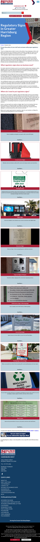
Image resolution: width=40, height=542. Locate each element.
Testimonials (5, 484)
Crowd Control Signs (20, 159)
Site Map (21, 527)
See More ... (20, 139)
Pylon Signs (4, 510)
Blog (2, 494)
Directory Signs (20, 246)
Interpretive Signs (7, 500)
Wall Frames (20, 418)
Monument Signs (6, 507)
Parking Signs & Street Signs (20, 360)
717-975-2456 (20, 8)
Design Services (6, 491)
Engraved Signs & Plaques (20, 274)
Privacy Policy (18, 526)
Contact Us (4, 485)
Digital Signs (20, 217)
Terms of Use (25, 526)
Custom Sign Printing (8, 492)
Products (2, 45)
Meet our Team (6, 482)
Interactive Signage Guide (9, 487)
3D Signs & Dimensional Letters (11, 503)
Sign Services (5, 489)
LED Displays (5, 512)
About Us (4, 480)
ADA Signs (20, 131)
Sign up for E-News (28, 527)
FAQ (13, 526)
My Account (8, 526)
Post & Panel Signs (20, 332)
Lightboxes (4, 505)
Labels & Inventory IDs (20, 389)
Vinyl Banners (5, 514)
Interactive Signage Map (13, 527)
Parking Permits (20, 188)
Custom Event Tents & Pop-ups (10, 502)
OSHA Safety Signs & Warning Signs (20, 303)
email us (37, 430)
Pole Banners (5, 516)
